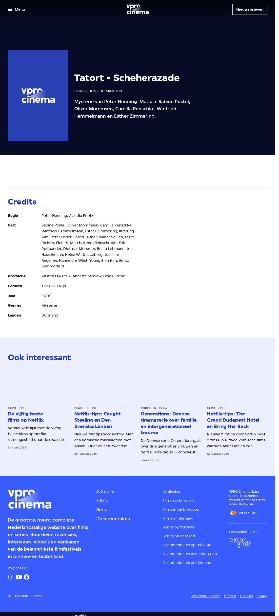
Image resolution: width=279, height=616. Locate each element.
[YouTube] (19, 577)
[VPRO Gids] (240, 543)
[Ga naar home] (137, 9)
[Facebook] (27, 577)
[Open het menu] (16, 9)
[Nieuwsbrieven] (249, 9)
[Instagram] (11, 577)
